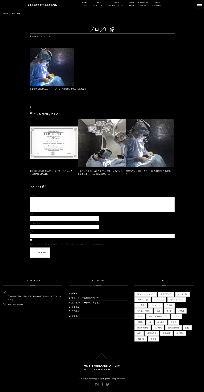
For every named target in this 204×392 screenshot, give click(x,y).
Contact (156, 4)
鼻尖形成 (75, 306)
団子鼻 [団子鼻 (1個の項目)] (169, 310)
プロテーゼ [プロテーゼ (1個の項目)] (155, 304)
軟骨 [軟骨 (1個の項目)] (139, 332)
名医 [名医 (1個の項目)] (158, 310)
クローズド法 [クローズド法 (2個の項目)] (142, 299)
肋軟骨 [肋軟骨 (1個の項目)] (173, 321)
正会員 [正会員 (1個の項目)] (176, 316)
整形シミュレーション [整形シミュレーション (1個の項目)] (158, 316)
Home (85, 4)
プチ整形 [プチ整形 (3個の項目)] (141, 304)
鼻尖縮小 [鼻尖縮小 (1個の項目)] (140, 338)
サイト (32, 231)
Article (132, 4)
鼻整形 (74, 315)
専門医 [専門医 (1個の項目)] (140, 316)
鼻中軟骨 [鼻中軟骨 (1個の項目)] (166, 332)
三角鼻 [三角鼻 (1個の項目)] (169, 304)
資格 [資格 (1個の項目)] (187, 327)
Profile (117, 4)
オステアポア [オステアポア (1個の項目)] (166, 293)
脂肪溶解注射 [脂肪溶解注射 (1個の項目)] (142, 327)
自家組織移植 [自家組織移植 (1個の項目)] (173, 327)
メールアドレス (37, 222)
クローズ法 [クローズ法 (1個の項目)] (159, 299)
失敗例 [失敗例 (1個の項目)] (181, 310)
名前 (32, 214)
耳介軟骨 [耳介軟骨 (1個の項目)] (161, 321)
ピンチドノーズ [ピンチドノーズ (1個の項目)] (176, 299)
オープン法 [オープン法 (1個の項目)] (182, 293)
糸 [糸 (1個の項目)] (150, 321)
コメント (33, 194)
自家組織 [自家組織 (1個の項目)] (158, 327)
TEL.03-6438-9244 (15, 301)
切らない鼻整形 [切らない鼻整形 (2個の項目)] (143, 310)
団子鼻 (74, 293)
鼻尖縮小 (75, 310)
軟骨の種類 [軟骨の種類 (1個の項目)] (151, 332)
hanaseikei (35, 36)
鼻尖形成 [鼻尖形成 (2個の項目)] (180, 332)
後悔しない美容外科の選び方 (85, 297)
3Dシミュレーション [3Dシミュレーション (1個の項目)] (145, 293)
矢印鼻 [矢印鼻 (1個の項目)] (140, 321)
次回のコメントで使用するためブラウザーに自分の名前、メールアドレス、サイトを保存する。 (68, 243)
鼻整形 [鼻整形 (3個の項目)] (153, 338)
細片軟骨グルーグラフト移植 (85, 302)
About (98, 4)
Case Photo (143, 4)
